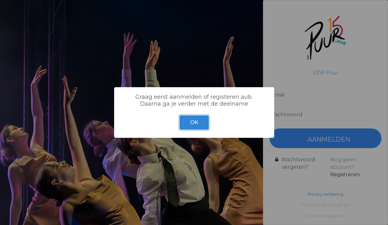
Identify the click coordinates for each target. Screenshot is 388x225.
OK (194, 122)
